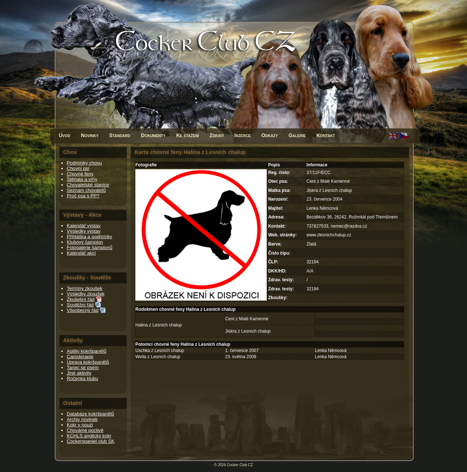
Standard (119, 135)
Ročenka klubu (82, 378)
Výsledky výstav (83, 231)
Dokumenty (153, 135)
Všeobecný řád (83, 310)
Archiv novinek (82, 419)
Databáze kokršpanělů (90, 414)
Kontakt (325, 135)
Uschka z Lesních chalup (159, 350)
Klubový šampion (85, 242)
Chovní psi (78, 168)
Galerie (297, 135)
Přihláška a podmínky (89, 236)
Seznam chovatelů (86, 190)
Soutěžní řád (80, 304)
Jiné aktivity (79, 373)
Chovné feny (80, 174)
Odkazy (269, 135)
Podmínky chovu (84, 163)
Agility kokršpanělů (86, 351)
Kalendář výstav (84, 225)
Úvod (64, 135)
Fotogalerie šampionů (89, 247)
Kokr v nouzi (80, 424)
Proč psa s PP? (83, 195)
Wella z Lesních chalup (157, 356)
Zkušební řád (80, 299)
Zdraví (216, 135)
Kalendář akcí (81, 253)
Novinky (90, 135)
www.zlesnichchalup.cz (328, 234)
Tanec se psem (83, 367)
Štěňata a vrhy (82, 179)
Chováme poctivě (85, 430)
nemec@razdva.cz (349, 226)
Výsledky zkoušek (85, 294)
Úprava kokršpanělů (88, 362)
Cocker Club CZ (240, 465)
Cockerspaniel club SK (91, 441)
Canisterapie (80, 356)
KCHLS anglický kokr (89, 435)
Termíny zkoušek (85, 288)
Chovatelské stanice (88, 184)
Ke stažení (187, 135)
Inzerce (242, 135)
